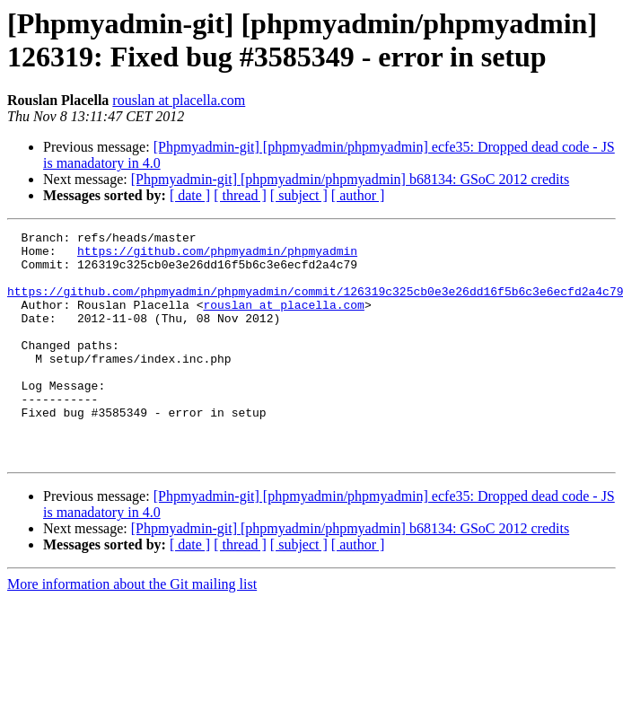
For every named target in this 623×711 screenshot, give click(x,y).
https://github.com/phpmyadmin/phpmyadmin (217, 256)
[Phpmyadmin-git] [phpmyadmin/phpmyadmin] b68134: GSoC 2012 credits (350, 179)
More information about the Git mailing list (132, 629)
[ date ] (190, 195)
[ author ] (358, 195)
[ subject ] (299, 195)
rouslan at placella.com (178, 100)
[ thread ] (240, 195)
